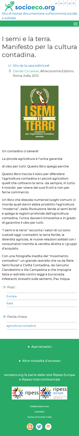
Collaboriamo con (39, 406)
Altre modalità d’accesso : (42, 361)
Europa (11, 296)
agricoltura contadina (21, 325)
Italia (9, 303)
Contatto (39, 411)
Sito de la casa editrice (30, 65)
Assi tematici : (42, 347)
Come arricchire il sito (40, 417)
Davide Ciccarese (26, 71)
